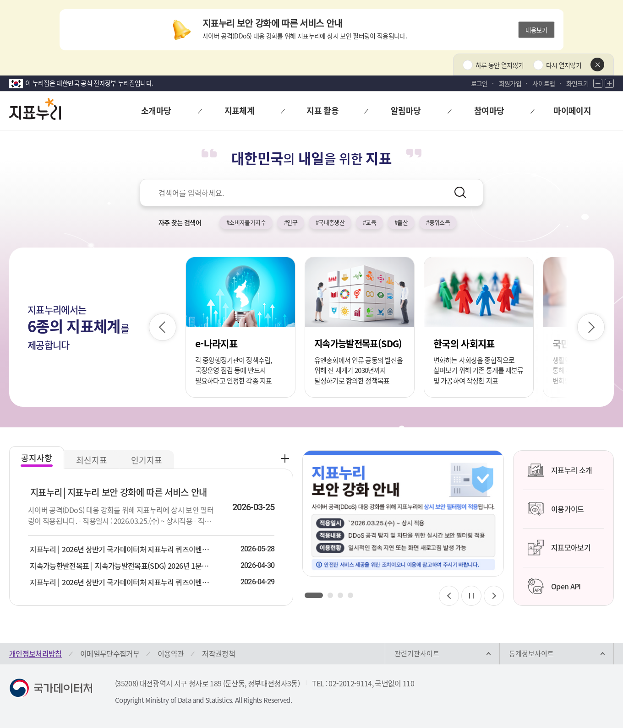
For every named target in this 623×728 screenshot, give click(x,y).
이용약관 (171, 653)
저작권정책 (218, 653)
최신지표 (91, 460)
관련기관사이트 (416, 653)
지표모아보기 (558, 547)
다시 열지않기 (563, 65)
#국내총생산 (330, 222)
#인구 (290, 222)
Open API (554, 586)
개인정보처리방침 (35, 653)
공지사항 (36, 458)
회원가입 (510, 83)
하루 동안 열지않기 (499, 65)
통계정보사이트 (531, 653)
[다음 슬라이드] (591, 327)
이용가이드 (555, 509)
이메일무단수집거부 (109, 653)
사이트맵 (543, 83)
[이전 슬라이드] (162, 327)
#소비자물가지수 (246, 222)
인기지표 (146, 460)
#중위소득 (438, 222)
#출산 (401, 222)
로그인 (479, 83)
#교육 (369, 222)
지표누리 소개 (559, 470)
